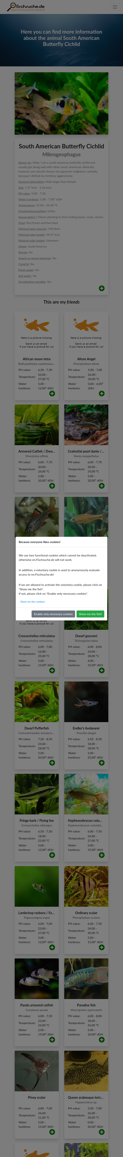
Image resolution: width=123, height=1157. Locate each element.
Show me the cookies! (32, 601)
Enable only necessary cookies (53, 614)
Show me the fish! (90, 614)
